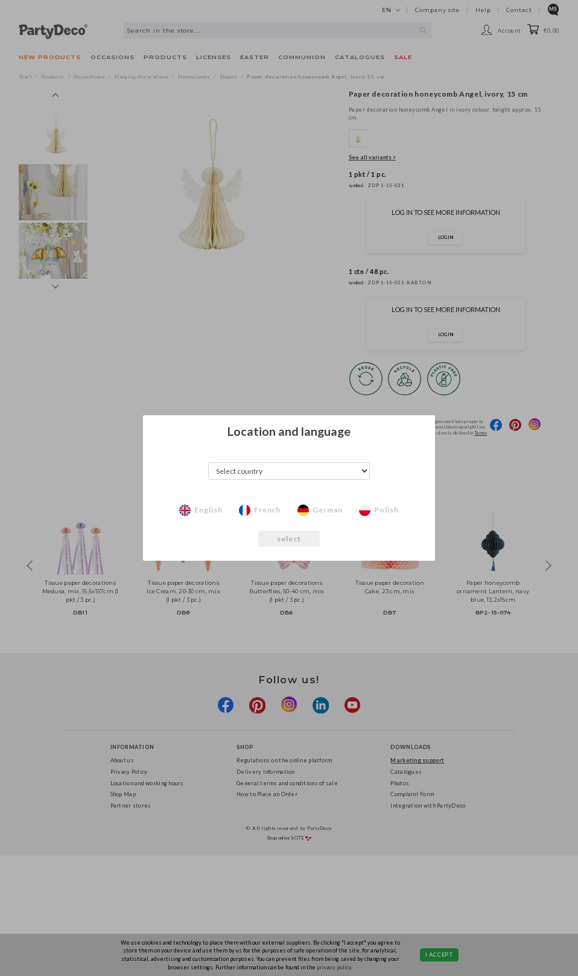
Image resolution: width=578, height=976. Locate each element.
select (289, 538)
